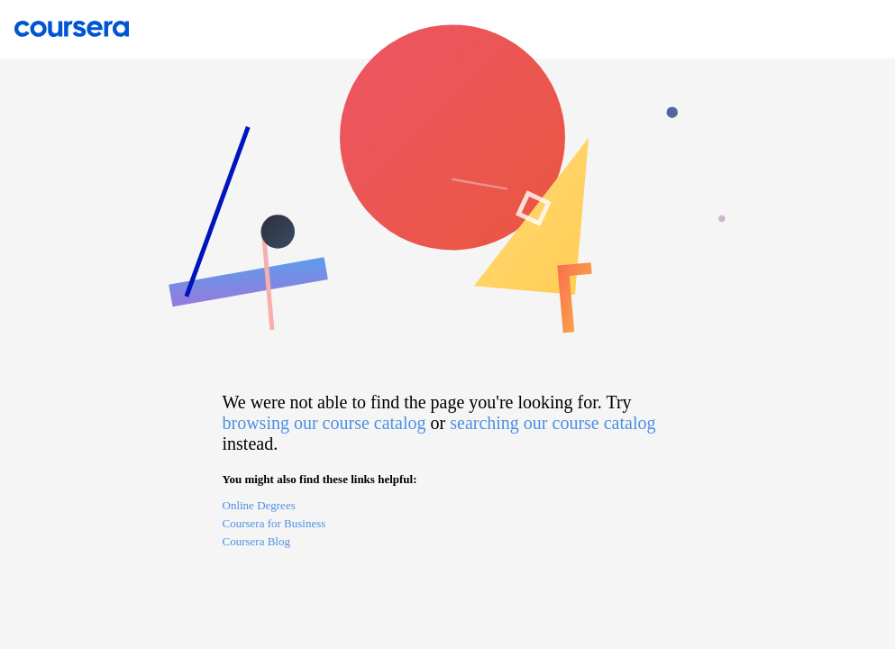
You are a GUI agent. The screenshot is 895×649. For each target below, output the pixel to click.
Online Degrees (259, 505)
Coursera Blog (256, 541)
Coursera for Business (274, 523)
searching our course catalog (552, 423)
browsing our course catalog (324, 423)
